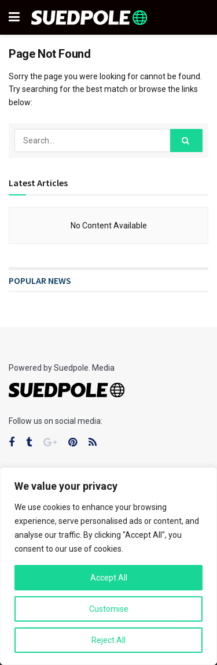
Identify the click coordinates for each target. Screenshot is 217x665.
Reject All (108, 640)
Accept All (108, 577)
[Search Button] (186, 140)
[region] (108, 566)
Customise (108, 609)
